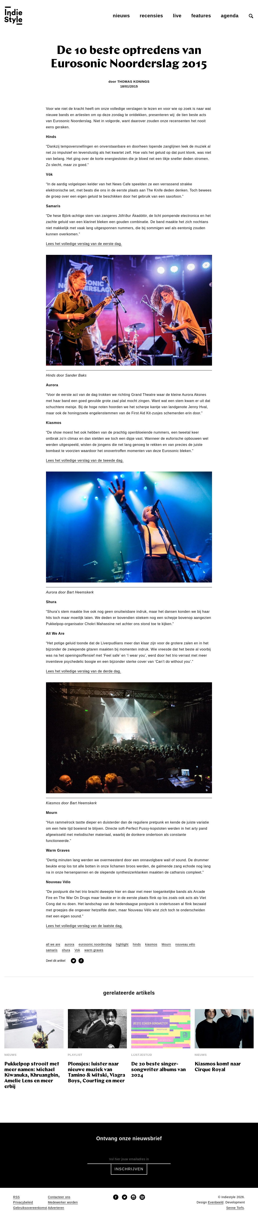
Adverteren (56, 1208)
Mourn (166, 944)
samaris (52, 950)
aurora (69, 944)
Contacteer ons (59, 1197)
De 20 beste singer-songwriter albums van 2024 (158, 1070)
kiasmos (151, 944)
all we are (53, 944)
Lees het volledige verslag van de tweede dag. (85, 460)
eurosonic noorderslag (95, 944)
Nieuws (121, 15)
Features (201, 15)
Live (177, 15)
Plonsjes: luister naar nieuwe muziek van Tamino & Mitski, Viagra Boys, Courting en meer (96, 1073)
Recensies (151, 15)
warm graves (93, 950)
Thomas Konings (133, 81)
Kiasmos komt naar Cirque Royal (218, 1067)
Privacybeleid (23, 1202)
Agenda (230, 15)
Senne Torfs (235, 1208)
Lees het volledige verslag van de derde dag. (83, 671)
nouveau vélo (185, 944)
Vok (77, 950)
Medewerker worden (63, 1202)
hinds (137, 944)
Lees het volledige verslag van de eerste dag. (84, 244)
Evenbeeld (215, 1202)
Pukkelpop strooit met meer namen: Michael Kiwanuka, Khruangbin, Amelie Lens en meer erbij (32, 1076)
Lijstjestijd (141, 1054)
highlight (122, 944)
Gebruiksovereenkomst (30, 1208)
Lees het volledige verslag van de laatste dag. (84, 926)
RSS (16, 1197)
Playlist (75, 1054)
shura (66, 950)
